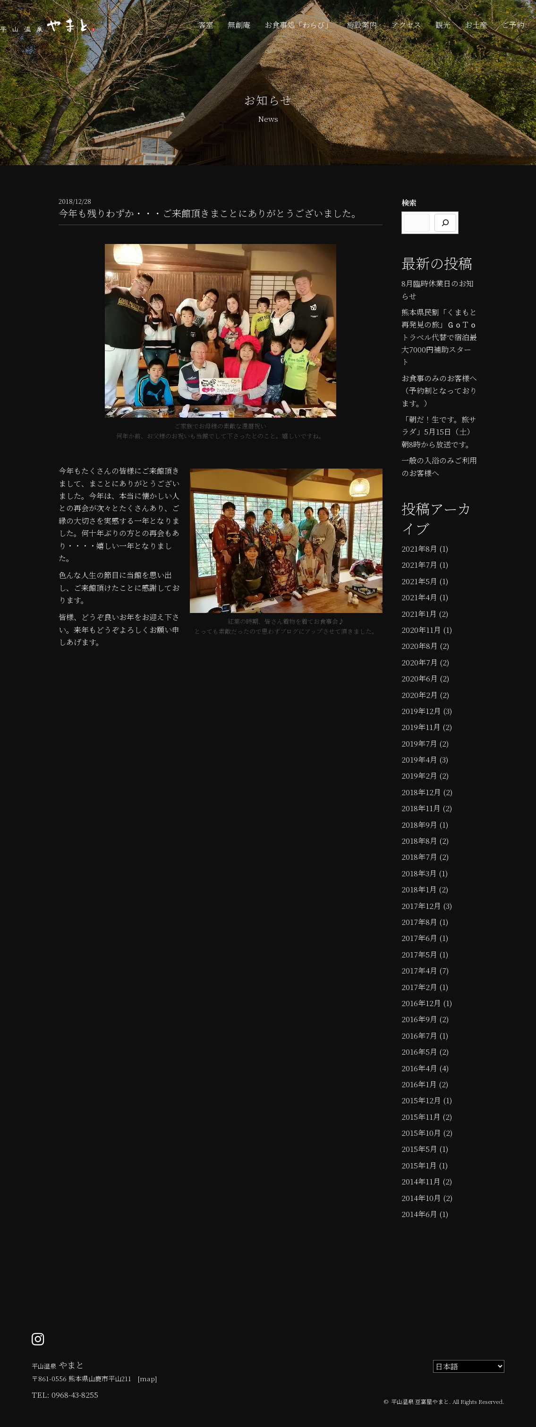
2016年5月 (419, 1051)
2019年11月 (421, 727)
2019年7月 (419, 743)
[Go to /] (148, 1374)
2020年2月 (419, 694)
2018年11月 (421, 808)
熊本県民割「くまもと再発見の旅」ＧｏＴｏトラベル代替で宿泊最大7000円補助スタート (439, 337)
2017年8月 (419, 921)
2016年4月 (419, 1068)
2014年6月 (419, 1214)
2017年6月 (419, 937)
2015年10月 (421, 1132)
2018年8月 (419, 840)
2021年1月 (419, 613)
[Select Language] (468, 1366)
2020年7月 (419, 662)
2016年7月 (419, 1035)
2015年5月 (419, 1148)
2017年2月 (419, 987)
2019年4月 (419, 759)
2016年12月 (421, 1003)
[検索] (445, 223)
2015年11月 (421, 1116)
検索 (409, 202)
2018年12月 (421, 792)
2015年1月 (419, 1165)
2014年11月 (421, 1181)
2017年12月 (421, 905)
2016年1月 (419, 1084)
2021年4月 (419, 597)
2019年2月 (419, 775)
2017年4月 (419, 970)
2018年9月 (419, 824)
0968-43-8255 (74, 1394)
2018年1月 (419, 889)
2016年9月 (419, 1019)
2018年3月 (419, 873)
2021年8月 (419, 548)
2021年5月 (419, 581)
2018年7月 (419, 856)
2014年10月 (421, 1197)
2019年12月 (421, 710)
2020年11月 (421, 629)
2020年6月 (419, 678)
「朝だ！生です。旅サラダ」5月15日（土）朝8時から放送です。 (438, 432)
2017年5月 (419, 954)
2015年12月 (421, 1100)
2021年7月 (419, 564)
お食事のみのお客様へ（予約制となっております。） (439, 391)
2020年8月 (419, 645)
